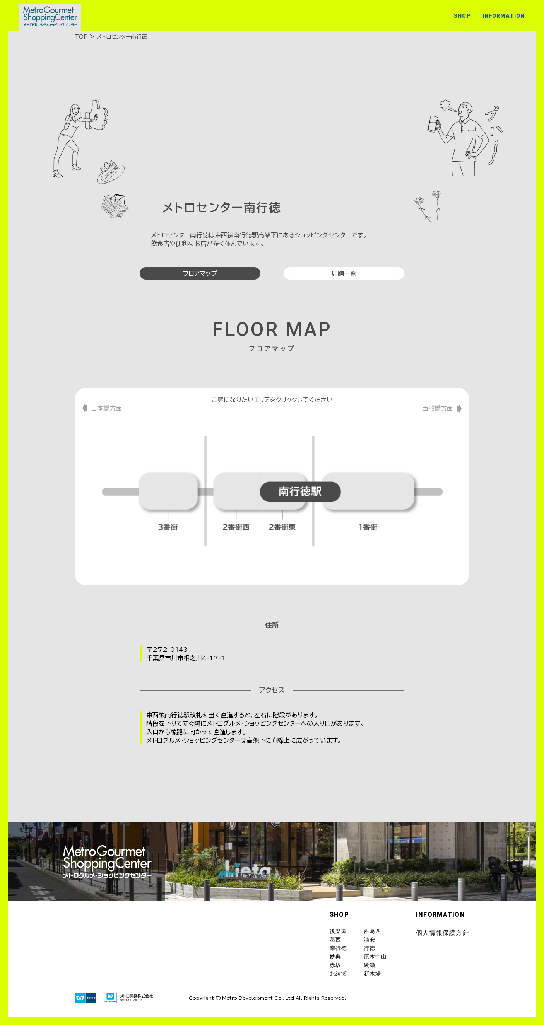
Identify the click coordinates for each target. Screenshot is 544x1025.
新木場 (372, 973)
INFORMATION (503, 16)
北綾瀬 (338, 973)
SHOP (461, 16)
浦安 (369, 939)
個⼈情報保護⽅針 (442, 932)
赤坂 (335, 965)
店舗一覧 (344, 273)
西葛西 (372, 931)
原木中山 (375, 956)
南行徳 (338, 948)
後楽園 (338, 931)
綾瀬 (369, 965)
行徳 (369, 948)
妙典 (335, 956)
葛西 (335, 939)
